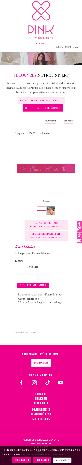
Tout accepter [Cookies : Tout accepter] (21, 460)
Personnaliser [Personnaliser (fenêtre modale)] (62, 460)
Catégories (20, 133)
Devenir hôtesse (41, 409)
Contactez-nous (41, 419)
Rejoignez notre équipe (42, 108)
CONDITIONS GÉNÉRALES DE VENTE (41, 440)
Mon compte (50, 120)
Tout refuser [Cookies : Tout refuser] (42, 460)
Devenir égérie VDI (41, 414)
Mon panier (68, 120)
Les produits (41, 403)
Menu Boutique (68, 47)
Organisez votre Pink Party (41, 101)
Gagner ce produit (46, 225)
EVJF (32, 133)
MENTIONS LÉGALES (41, 444)
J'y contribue (41, 363)
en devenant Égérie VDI (46, 236)
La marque (41, 394)
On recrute (41, 399)
